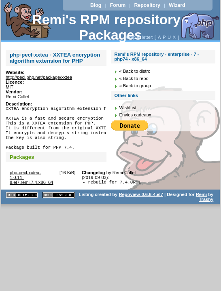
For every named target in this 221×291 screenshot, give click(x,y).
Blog (95, 5)
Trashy (206, 211)
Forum (117, 5)
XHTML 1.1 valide (22, 207)
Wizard (177, 5)
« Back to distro (134, 71)
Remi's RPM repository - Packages (110, 27)
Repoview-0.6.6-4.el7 (141, 206)
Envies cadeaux (135, 114)
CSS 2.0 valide (58, 207)
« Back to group (135, 85)
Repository (147, 5)
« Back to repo (133, 78)
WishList (127, 107)
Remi (201, 206)
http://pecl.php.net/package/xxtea (39, 77)
